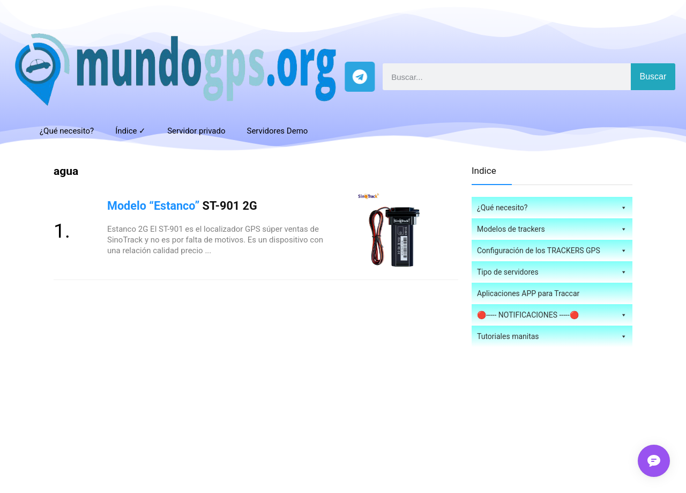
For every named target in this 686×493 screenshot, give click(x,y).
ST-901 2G (182, 205)
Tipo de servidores (552, 272)
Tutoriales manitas (552, 336)
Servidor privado (196, 131)
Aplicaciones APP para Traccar (528, 293)
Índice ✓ (130, 131)
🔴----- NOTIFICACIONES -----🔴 (552, 315)
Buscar (653, 76)
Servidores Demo (277, 131)
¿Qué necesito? (67, 131)
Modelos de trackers (552, 229)
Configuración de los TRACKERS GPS (552, 250)
